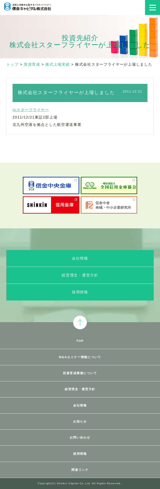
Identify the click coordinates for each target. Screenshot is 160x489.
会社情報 (80, 258)
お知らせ (80, 421)
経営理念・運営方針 (80, 275)
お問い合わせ (80, 437)
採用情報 (80, 292)
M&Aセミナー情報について (80, 357)
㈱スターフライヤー (31, 110)
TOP (80, 341)
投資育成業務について (80, 373)
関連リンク (80, 469)
